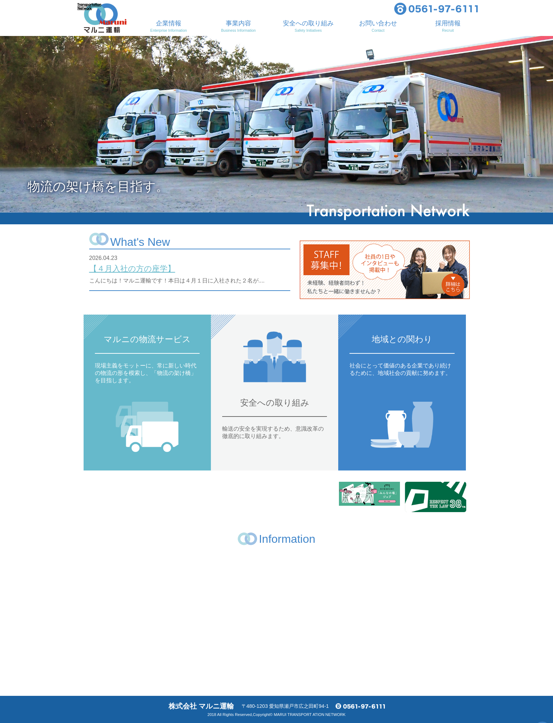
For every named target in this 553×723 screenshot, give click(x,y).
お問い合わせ (378, 26)
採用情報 (447, 26)
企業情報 (168, 26)
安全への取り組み (308, 26)
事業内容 (238, 26)
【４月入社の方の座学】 (132, 268)
